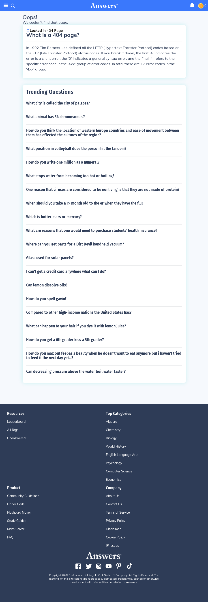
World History (116, 446)
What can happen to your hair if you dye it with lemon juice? (76, 326)
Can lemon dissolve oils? (46, 285)
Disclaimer (113, 529)
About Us (112, 496)
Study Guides (16, 521)
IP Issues (112, 546)
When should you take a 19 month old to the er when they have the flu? (84, 203)
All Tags (12, 430)
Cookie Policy (115, 537)
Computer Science (119, 471)
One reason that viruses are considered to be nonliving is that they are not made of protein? (102, 189)
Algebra (111, 422)
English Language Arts (122, 455)
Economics (113, 480)
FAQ (10, 537)
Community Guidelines (23, 496)
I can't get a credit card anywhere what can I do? (66, 271)
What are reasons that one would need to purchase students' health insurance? (91, 230)
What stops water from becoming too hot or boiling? (70, 175)
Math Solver (15, 529)
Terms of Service (118, 512)
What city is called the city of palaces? (58, 103)
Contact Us (114, 504)
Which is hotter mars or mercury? (54, 216)
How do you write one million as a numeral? (62, 162)
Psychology (114, 463)
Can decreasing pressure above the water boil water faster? (76, 371)
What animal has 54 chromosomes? (55, 116)
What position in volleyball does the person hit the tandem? (76, 148)
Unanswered (16, 438)
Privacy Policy (115, 521)
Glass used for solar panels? (50, 257)
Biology (111, 438)
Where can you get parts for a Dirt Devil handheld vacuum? (75, 244)
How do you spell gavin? (46, 298)
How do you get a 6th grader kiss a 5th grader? (65, 339)
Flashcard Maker (19, 512)
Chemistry (113, 430)
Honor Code (16, 504)
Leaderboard (16, 422)
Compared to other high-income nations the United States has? (78, 312)
